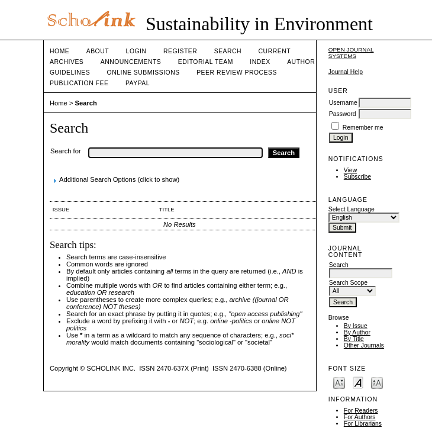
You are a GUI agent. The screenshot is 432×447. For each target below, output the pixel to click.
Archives (66, 62)
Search (227, 51)
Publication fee (79, 83)
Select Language (351, 209)
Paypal (137, 83)
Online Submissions (143, 72)
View (350, 170)
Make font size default (358, 382)
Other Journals (364, 345)
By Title (354, 339)
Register (180, 51)
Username (343, 102)
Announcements (131, 62)
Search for (65, 151)
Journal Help (345, 72)
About (97, 51)
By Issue (355, 326)
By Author (357, 332)
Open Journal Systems (351, 52)
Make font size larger (377, 382)
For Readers (361, 410)
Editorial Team (205, 62)
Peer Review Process (236, 72)
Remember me (363, 127)
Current (275, 51)
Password (342, 114)
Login (136, 51)
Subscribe (357, 176)
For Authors (360, 417)
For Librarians (363, 423)
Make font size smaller (339, 382)
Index (260, 62)
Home (59, 51)
